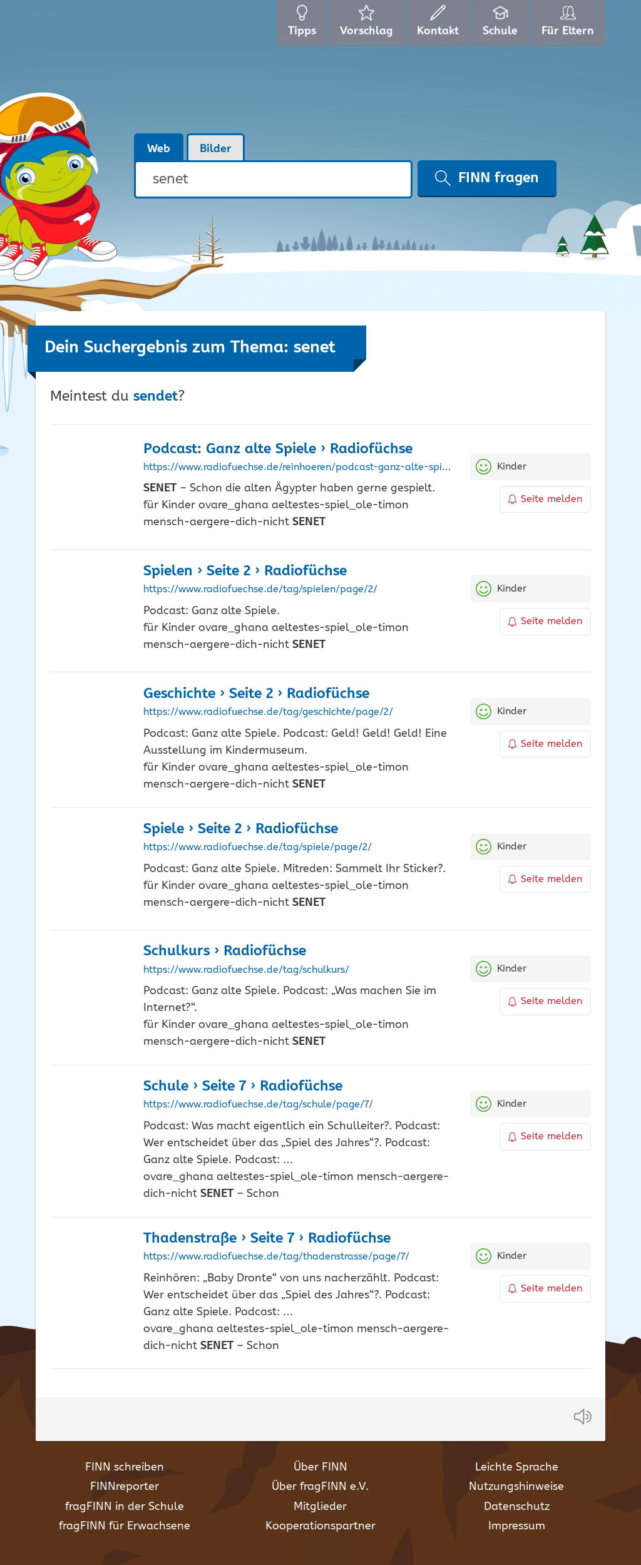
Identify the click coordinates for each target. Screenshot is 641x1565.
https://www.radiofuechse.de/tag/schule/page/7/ (258, 1104)
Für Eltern (570, 25)
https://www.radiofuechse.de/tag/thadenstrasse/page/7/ (276, 1257)
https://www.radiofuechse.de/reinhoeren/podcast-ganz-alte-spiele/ (297, 467)
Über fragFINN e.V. (320, 1487)
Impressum (516, 1526)
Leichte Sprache (516, 1467)
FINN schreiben (124, 1467)
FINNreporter (124, 1487)
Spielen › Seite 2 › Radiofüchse (245, 571)
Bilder (216, 149)
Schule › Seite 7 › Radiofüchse (242, 1086)
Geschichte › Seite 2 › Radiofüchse (256, 694)
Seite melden (545, 499)
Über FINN (320, 1467)
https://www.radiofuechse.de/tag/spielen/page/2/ (260, 589)
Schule (502, 25)
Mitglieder (320, 1507)
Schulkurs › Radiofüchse (224, 951)
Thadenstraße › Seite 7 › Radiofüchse (267, 1238)
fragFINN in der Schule (124, 1507)
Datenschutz (517, 1507)
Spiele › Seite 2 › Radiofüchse (240, 829)
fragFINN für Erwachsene (124, 1526)
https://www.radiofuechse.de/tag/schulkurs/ (246, 970)
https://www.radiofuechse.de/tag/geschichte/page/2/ (268, 712)
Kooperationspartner (320, 1526)
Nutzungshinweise (516, 1487)
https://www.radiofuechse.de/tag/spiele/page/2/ (257, 847)
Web (158, 149)
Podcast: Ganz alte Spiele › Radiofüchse (278, 449)
